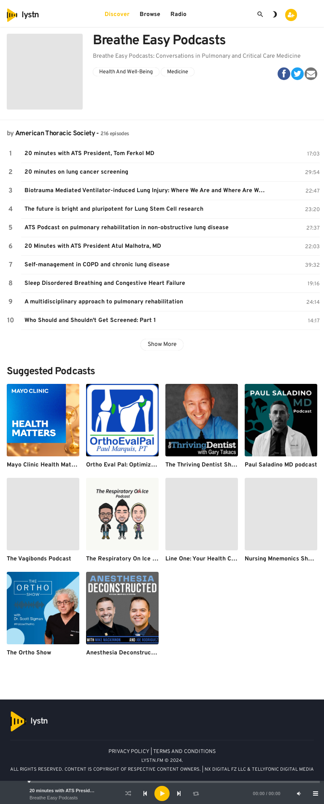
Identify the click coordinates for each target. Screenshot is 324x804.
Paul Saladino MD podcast (281, 465)
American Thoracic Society (55, 133)
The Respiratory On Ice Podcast (130, 559)
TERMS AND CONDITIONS (184, 751)
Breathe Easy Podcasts (54, 797)
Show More (162, 344)
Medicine (177, 72)
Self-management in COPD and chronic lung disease (97, 264)
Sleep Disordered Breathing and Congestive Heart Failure (104, 283)
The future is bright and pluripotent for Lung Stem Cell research (113, 209)
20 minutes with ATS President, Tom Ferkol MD (81, 790)
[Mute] (298, 793)
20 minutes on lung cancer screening (76, 172)
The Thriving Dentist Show (202, 465)
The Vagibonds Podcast (39, 559)
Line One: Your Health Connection (212, 559)
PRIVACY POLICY (128, 751)
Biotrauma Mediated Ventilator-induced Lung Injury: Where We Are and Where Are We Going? (147, 190)
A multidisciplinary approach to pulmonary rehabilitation (103, 302)
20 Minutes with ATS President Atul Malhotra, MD (92, 246)
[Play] (162, 793)
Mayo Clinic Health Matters (45, 465)
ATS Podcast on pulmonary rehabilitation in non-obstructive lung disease (126, 227)
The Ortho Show (29, 653)
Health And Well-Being (126, 72)
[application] (162, 793)
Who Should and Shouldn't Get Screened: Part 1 (90, 320)
